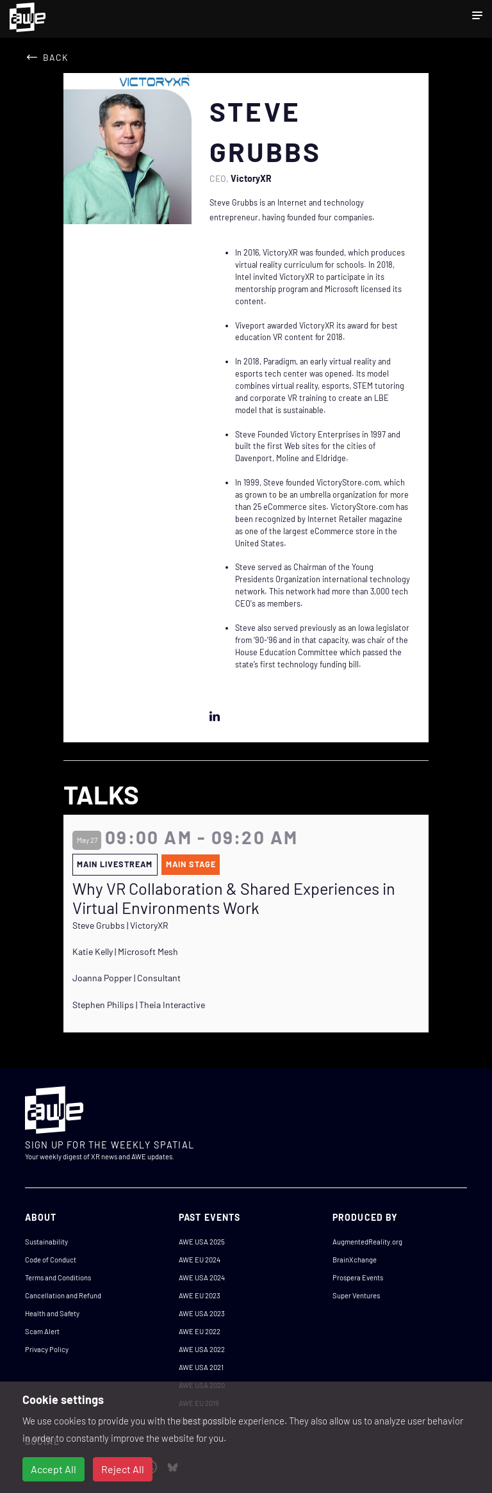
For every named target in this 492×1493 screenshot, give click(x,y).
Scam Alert (42, 1331)
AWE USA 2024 (202, 1277)
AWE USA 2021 (201, 1367)
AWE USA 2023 (202, 1313)
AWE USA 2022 (202, 1349)
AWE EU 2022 (199, 1331)
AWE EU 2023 (199, 1295)
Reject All (122, 1469)
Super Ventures (356, 1295)
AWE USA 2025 (202, 1241)
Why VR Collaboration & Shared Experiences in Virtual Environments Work (233, 898)
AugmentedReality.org (367, 1241)
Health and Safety (52, 1313)
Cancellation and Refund (63, 1295)
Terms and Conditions (58, 1277)
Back (56, 57)
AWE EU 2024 (199, 1259)
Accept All (53, 1469)
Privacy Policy (47, 1349)
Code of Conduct (50, 1259)
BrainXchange (354, 1259)
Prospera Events (357, 1277)
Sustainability (46, 1241)
